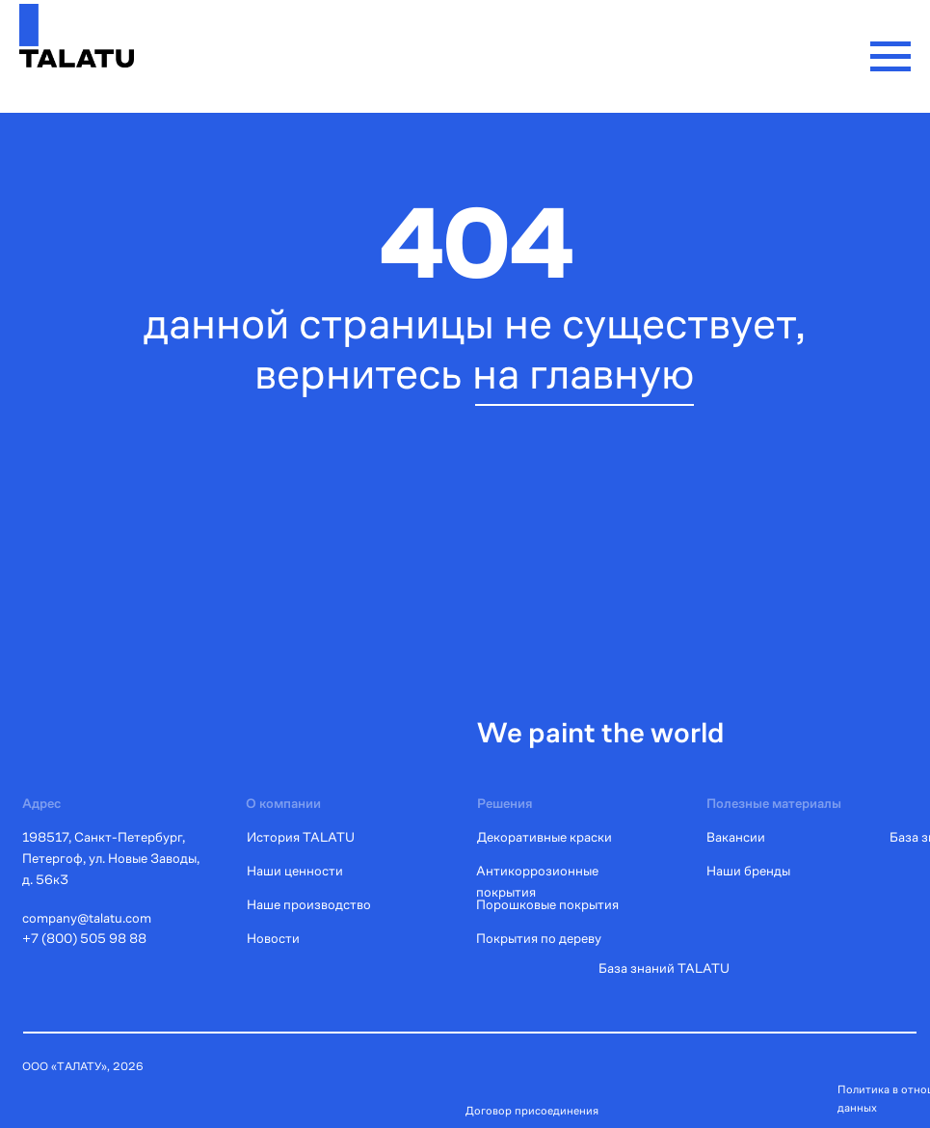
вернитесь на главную (474, 373)
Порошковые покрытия (547, 904)
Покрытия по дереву (538, 938)
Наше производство (309, 904)
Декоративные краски (544, 837)
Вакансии (735, 837)
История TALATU (301, 837)
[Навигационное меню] (890, 56)
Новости (273, 938)
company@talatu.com (86, 918)
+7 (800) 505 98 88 (84, 938)
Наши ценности (295, 870)
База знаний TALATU (664, 968)
